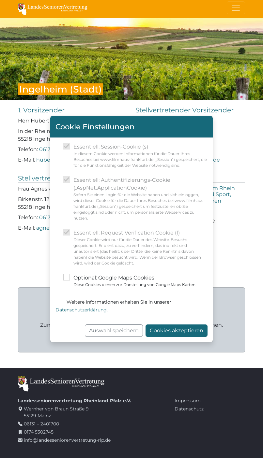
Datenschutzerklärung (81, 310)
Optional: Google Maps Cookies (134, 281)
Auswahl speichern (114, 330)
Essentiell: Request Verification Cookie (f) (140, 248)
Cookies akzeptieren (176, 330)
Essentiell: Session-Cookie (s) (140, 156)
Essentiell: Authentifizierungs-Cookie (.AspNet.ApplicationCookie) (140, 199)
